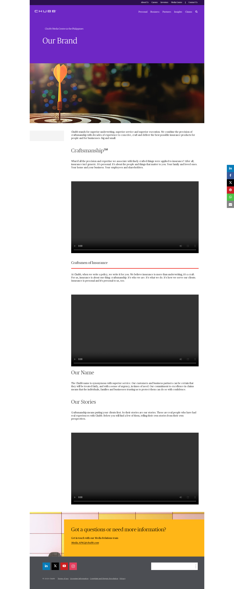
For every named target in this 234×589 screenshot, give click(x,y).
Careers (154, 2)
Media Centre (176, 2)
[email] (230, 204)
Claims (188, 12)
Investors (164, 2)
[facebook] (230, 175)
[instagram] (73, 566)
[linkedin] (46, 566)
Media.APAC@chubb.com (85, 543)
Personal (142, 12)
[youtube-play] (64, 566)
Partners (167, 12)
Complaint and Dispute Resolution (104, 579)
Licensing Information (79, 579)
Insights (178, 12)
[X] (55, 566)
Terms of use (63, 579)
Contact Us (192, 2)
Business (155, 12)
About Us (144, 2)
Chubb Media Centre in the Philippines (64, 29)
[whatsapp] (230, 197)
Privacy (123, 579)
